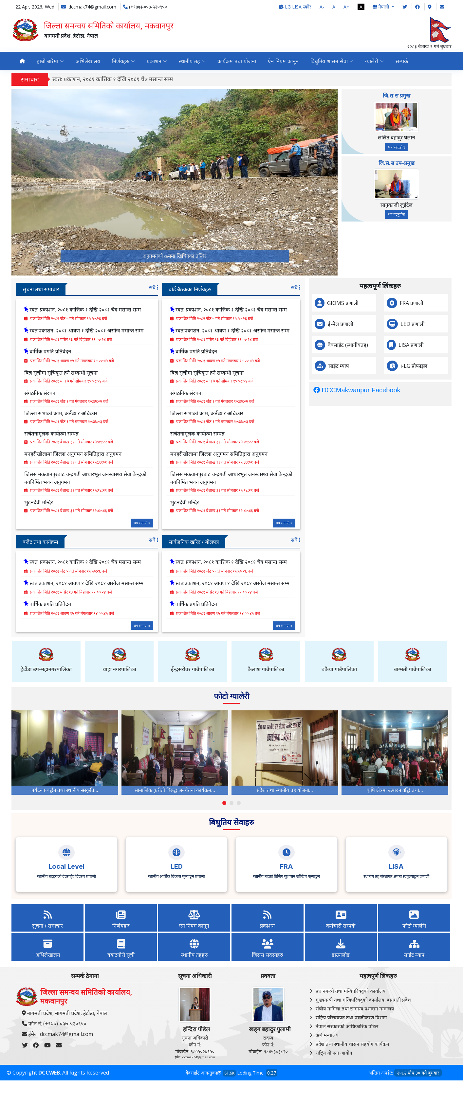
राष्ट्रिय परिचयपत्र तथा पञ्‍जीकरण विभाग (351, 1017)
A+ (346, 6)
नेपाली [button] (381, 7)
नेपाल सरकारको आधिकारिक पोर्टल (347, 1026)
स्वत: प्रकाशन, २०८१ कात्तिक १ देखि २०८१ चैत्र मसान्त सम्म (112, 79)
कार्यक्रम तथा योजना (236, 61)
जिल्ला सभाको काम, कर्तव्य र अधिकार (177, 413)
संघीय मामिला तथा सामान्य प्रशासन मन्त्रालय (355, 1008)
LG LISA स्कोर (294, 7)
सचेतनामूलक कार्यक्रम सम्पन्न (168, 433)
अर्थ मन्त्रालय (327, 1035)
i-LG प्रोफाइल (443, 365)
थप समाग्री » (112, 522)
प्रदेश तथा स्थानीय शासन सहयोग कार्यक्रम (352, 1044)
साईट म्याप (368, 365)
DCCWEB (49, 1072)
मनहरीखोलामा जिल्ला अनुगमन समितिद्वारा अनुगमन (189, 453)
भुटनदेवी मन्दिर (155, 502)
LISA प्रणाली (440, 344)
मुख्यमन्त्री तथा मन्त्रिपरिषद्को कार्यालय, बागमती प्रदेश (363, 999)
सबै (123, 287)
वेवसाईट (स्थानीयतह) (377, 344)
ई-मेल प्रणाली (370, 324)
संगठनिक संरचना (157, 393)
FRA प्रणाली (441, 303)
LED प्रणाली (442, 324)
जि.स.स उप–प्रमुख (397, 163)
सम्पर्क (402, 61)
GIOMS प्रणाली (372, 303)
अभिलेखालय (88, 61)
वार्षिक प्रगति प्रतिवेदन (167, 351)
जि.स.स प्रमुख (396, 95)
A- (322, 6)
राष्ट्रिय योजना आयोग (334, 1052)
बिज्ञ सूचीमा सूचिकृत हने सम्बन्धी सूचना (177, 372)
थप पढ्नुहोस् (396, 146)
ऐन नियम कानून (283, 61)
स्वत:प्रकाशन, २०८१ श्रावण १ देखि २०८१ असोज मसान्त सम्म (203, 330)
